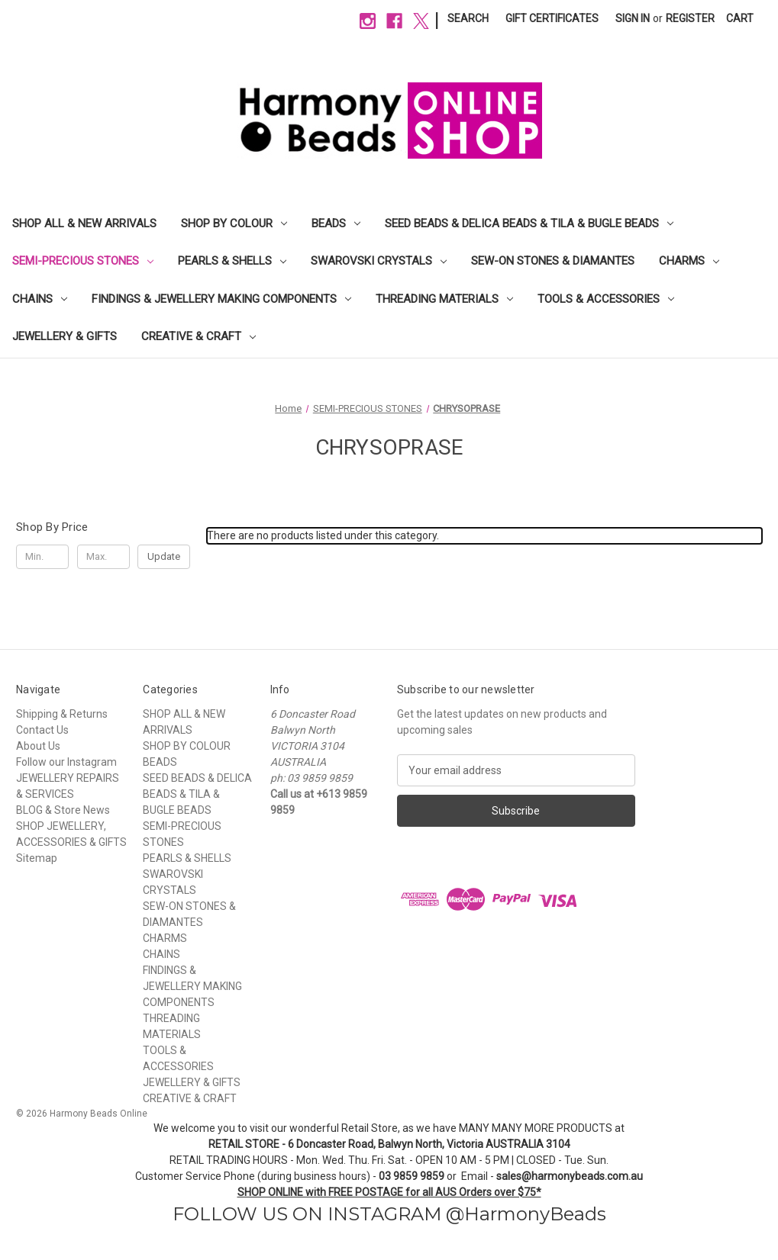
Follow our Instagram (66, 762)
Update (163, 556)
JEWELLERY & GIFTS (64, 336)
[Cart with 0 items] (740, 18)
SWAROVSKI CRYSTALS (379, 261)
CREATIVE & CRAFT (198, 336)
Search (468, 18)
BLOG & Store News (63, 810)
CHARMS (689, 261)
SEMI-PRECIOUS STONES (82, 261)
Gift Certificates (552, 18)
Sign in (632, 18)
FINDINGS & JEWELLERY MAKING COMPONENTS (221, 299)
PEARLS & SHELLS (232, 261)
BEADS (336, 223)
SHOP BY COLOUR (234, 223)
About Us (38, 746)
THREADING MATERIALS (444, 299)
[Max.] (103, 557)
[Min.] (42, 557)
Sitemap (36, 858)
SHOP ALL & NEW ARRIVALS (84, 223)
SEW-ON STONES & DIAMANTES (552, 261)
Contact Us (42, 730)
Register (690, 18)
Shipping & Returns (62, 714)
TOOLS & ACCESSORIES (605, 299)
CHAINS (39, 299)
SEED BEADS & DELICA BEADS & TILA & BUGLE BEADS (529, 223)
